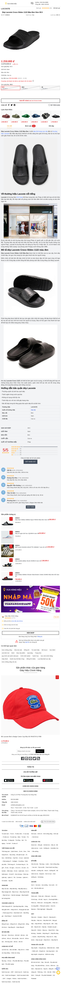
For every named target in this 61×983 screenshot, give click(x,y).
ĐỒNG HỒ (4, 920)
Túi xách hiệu (35, 650)
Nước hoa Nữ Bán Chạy (17, 659)
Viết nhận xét (30, 461)
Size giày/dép (6, 428)
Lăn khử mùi (5, 653)
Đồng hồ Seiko (31, 659)
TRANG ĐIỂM (34, 893)
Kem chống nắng (7, 650)
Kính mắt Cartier (25, 656)
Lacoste (5, 9)
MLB (13, 653)
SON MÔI (33, 881)
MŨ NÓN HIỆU (5, 932)
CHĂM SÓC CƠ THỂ (7, 946)
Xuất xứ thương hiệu (9, 442)
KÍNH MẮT (34, 830)
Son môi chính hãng (47, 656)
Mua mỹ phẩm (21, 653)
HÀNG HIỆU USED (36, 856)
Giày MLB (5, 659)
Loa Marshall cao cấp (44, 659)
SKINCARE (5, 885)
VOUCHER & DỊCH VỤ (8, 903)
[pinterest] (30, 758)
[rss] (38, 758)
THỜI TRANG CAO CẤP (8, 848)
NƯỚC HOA (5, 968)
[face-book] (22, 758)
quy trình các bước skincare (10, 656)
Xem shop (30, 633)
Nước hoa (36, 656)
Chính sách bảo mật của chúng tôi (39, 754)
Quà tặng (30, 653)
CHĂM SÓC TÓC (35, 841)
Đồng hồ (26, 650)
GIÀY (32, 914)
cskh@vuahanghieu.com (18, 805)
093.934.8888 (44, 2)
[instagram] (26, 758)
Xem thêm (30, 507)
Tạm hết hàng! (30, 100)
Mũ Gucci (44, 650)
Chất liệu (4, 438)
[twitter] (34, 758)
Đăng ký (40, 636)
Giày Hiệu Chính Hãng (11, 616)
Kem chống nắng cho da (9, 662)
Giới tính (4, 431)
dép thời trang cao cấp (40, 131)
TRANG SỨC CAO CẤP (37, 944)
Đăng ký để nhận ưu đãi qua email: (30, 747)
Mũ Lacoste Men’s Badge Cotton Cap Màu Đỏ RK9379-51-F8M (21, 736)
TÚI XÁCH (4, 830)
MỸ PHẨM (33, 860)
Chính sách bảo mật (29, 821)
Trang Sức (38, 653)
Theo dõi (56, 617)
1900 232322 (45, 4)
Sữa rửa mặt (18, 650)
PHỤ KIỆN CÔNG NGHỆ (8, 957)
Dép (33, 15)
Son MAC (52, 650)
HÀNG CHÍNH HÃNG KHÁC (38, 959)
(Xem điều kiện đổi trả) (17, 621)
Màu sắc (4, 435)
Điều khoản (19, 821)
